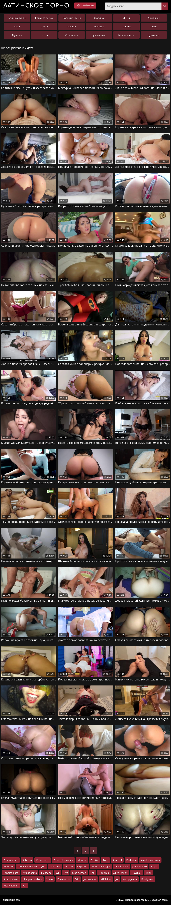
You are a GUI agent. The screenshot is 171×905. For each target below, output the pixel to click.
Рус (66, 873)
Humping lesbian (32, 879)
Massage (46, 873)
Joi (117, 879)
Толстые (126, 26)
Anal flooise (121, 866)
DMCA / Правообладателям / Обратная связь (142, 900)
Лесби (94, 860)
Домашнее (154, 18)
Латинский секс (11, 900)
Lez (92, 873)
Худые (153, 26)
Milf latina (106, 879)
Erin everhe (63, 879)
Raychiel (136, 873)
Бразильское (99, 35)
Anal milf (117, 860)
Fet (24, 885)
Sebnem (27, 860)
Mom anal (54, 866)
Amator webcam (150, 860)
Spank (49, 879)
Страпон (82, 866)
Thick (148, 873)
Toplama (104, 873)
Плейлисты (86, 6)
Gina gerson (79, 873)
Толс (105, 860)
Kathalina (131, 860)
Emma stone (11, 860)
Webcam (9, 866)
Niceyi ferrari (11, 885)
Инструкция (130, 879)
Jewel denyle (139, 866)
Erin (77, 879)
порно (36, 6)
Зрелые (71, 26)
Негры (44, 35)
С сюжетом (71, 35)
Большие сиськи (44, 18)
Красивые (99, 18)
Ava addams (30, 873)
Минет (126, 18)
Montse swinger (101, 866)
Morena (81, 860)
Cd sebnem (42, 860)
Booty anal (147, 879)
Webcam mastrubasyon (31, 866)
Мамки (44, 26)
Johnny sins (89, 879)
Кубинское (154, 35)
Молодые (99, 26)
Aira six (69, 866)
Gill (57, 873)
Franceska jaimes (63, 860)
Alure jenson (120, 873)
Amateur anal (11, 879)
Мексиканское (126, 35)
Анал (17, 26)
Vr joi (154, 866)
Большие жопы (17, 18)
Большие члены (72, 18)
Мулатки (17, 35)
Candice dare (11, 873)
